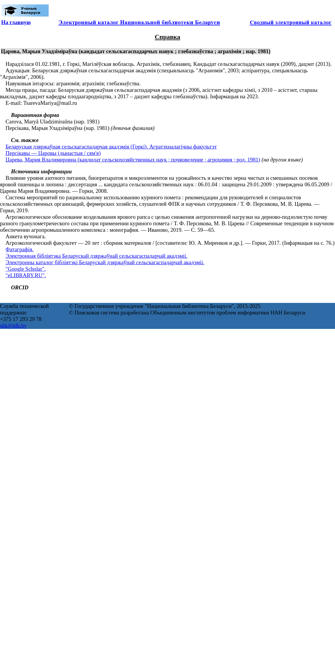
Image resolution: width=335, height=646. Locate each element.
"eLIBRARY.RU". (26, 275)
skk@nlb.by (13, 325)
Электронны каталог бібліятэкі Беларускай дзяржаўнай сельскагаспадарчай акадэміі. (105, 262)
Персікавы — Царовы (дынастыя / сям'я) (53, 153)
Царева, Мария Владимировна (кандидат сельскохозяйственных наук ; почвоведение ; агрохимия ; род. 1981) (133, 159)
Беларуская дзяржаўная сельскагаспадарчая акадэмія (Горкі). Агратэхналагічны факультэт (111, 146)
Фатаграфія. (20, 249)
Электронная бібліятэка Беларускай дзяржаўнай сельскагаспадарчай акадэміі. (97, 256)
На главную (16, 22)
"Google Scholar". (26, 269)
